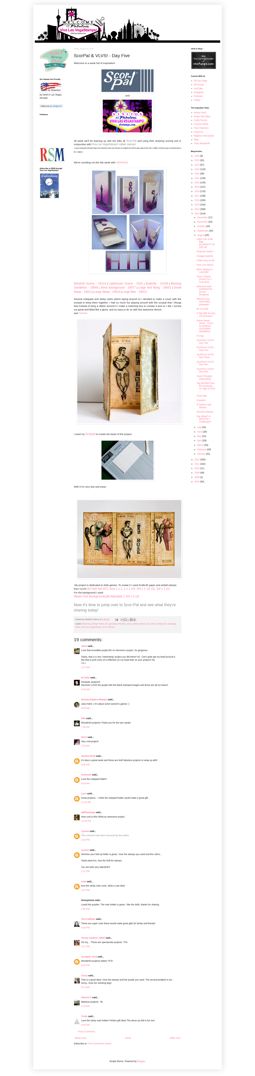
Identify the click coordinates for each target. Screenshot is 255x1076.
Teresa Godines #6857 (93, 938)
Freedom (201, 400)
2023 (197, 169)
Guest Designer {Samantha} (204, 377)
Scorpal (90, 434)
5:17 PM (85, 946)
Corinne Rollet (201, 124)
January (201, 454)
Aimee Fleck (200, 112)
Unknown (86, 774)
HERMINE (122, 162)
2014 (197, 209)
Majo (196, 139)
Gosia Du (198, 132)
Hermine (122, 624)
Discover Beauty (205, 411)
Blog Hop (86, 624)
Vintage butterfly (205, 256)
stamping (171, 624)
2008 (197, 477)
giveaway (113, 624)
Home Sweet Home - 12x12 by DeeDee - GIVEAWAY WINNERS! (205, 326)
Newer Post (80, 1038)
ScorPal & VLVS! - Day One (206, 370)
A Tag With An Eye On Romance (206, 314)
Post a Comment (86, 1031)
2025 (197, 160)
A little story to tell (205, 260)
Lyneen (85, 831)
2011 (197, 464)
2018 (197, 191)
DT (106, 624)
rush (83, 881)
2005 (197, 481)
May (199, 436)
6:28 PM (85, 1025)
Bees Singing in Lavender (204, 270)
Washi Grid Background (89, 596)
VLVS (104, 627)
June (200, 431)
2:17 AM (85, 667)
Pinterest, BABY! (205, 251)
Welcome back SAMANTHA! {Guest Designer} (204, 290)
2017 (197, 196)
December (202, 217)
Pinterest (198, 96)
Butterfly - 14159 (157, 283)
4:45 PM (85, 909)
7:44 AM (85, 727)
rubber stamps (139, 624)
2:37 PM (85, 871)
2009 (197, 472)
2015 (197, 204)
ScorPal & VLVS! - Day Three (206, 356)
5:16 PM (85, 927)
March (200, 445)
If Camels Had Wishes (204, 406)
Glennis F (86, 997)
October (201, 226)
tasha (77, 627)
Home (128, 1038)
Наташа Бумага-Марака (94, 699)
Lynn (84, 793)
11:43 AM (86, 802)
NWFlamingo (88, 812)
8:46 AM (85, 764)
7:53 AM (85, 745)
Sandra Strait (88, 756)
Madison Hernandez (204, 135)
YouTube (198, 88)
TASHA (83, 313)
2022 (197, 173)
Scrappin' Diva (89, 956)
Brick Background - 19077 (118, 287)
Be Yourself (202, 309)
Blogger (141, 1061)
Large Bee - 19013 (134, 291)
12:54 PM (86, 821)
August (201, 235)
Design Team (98, 624)
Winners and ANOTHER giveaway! (203, 302)
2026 (197, 156)
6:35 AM (85, 689)
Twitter (197, 100)
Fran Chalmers (201, 128)
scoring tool (161, 624)
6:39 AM (85, 708)
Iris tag (200, 335)
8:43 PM (85, 965)
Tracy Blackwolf (202, 143)
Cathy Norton (200, 120)
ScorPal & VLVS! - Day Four (206, 348)
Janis (84, 646)
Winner (111, 627)
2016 (197, 200)
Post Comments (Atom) (99, 1043)
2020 (197, 182)
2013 (197, 213)
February (202, 449)
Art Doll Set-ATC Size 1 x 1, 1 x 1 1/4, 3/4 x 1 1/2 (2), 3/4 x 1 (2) (128, 588)
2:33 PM (85, 839)
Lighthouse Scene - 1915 (126, 283)
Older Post (175, 1038)
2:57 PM (85, 890)
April (199, 440)
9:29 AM (85, 783)
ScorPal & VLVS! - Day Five (206, 341)
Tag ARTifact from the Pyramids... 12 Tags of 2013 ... (206, 387)
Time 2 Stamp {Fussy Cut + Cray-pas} (204, 279)
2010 (197, 468)
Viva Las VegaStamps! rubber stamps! (114, 144)
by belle (85, 677)
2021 (197, 178)
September (203, 230)
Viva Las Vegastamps (91, 627)
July (199, 427)
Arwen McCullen (202, 116)
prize (129, 624)
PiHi (83, 718)
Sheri (84, 737)
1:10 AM (85, 1006)
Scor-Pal (131, 140)
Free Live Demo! (205, 265)
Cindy (84, 1016)
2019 (197, 187)
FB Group (199, 84)
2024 (197, 165)
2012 (197, 459)
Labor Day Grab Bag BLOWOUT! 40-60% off (206, 243)
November (202, 221)
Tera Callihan (88, 919)
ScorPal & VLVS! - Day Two (206, 363)
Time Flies (202, 396)
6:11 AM (85, 987)
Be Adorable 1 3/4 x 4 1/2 (122, 596)
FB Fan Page (200, 80)
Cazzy (84, 975)
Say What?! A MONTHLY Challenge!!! (204, 419)
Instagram (199, 92)
